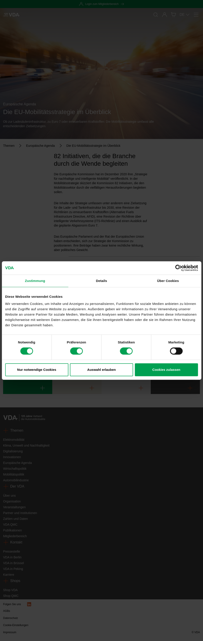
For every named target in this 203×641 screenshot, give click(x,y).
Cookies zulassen (166, 370)
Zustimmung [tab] (35, 281)
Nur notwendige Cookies (36, 370)
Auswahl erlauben (101, 370)
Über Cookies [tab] (168, 281)
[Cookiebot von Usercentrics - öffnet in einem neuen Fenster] (178, 268)
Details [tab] (101, 281)
